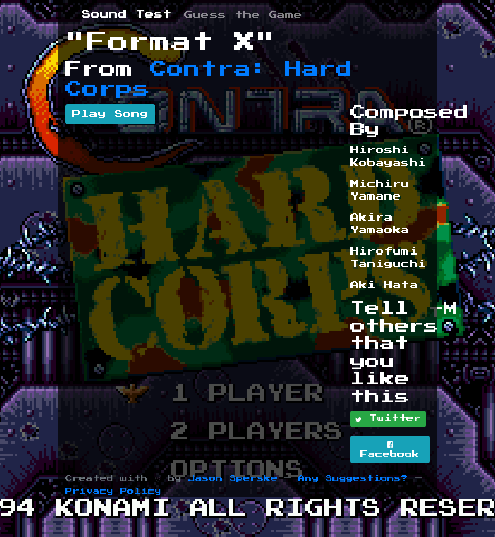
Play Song (110, 114)
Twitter (388, 419)
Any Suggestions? (353, 478)
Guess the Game (243, 15)
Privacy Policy (113, 491)
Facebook (390, 449)
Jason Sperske (233, 478)
